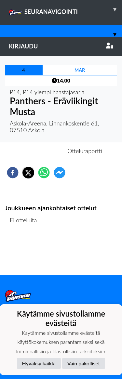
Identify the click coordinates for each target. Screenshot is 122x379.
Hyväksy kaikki (39, 363)
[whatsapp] (44, 172)
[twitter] (28, 172)
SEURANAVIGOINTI (65, 9)
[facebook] (13, 172)
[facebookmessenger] (59, 172)
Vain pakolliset (83, 363)
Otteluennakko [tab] (38, 150)
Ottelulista (26, 253)
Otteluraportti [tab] (84, 150)
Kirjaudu (61, 46)
